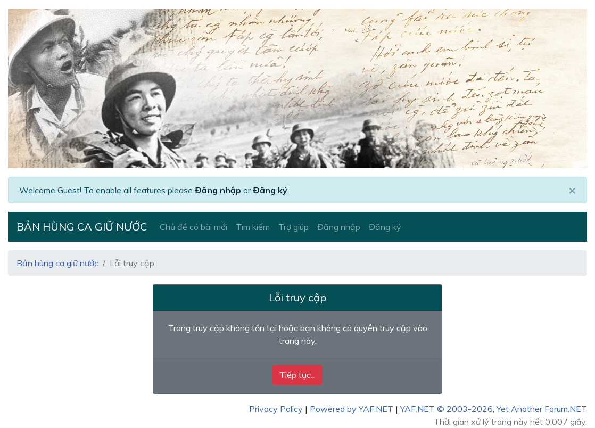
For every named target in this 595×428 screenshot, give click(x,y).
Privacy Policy (276, 409)
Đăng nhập (218, 190)
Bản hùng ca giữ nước (81, 226)
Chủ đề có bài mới (193, 226)
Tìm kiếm (253, 226)
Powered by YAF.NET (351, 409)
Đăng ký (270, 190)
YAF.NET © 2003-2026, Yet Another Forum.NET (493, 409)
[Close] (572, 190)
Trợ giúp (293, 226)
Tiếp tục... (297, 374)
